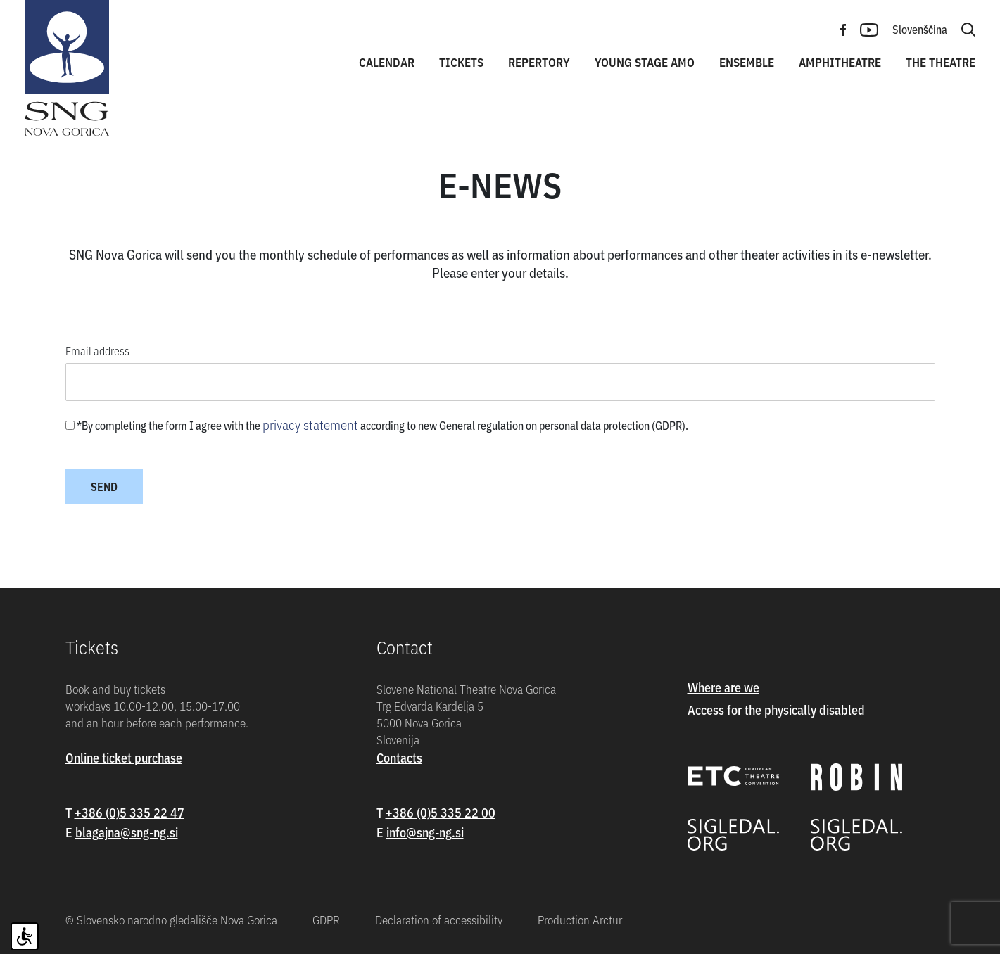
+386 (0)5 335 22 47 (129, 812)
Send (104, 486)
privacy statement (310, 423)
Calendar (386, 61)
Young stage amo (645, 61)
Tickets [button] (461, 61)
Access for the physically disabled (776, 709)
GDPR (326, 919)
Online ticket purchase (123, 757)
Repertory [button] (539, 61)
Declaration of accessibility (438, 919)
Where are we (723, 687)
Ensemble (746, 61)
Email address (97, 350)
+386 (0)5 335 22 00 (440, 812)
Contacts (399, 757)
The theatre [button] (940, 61)
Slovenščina (919, 28)
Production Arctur (580, 919)
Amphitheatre (840, 61)
